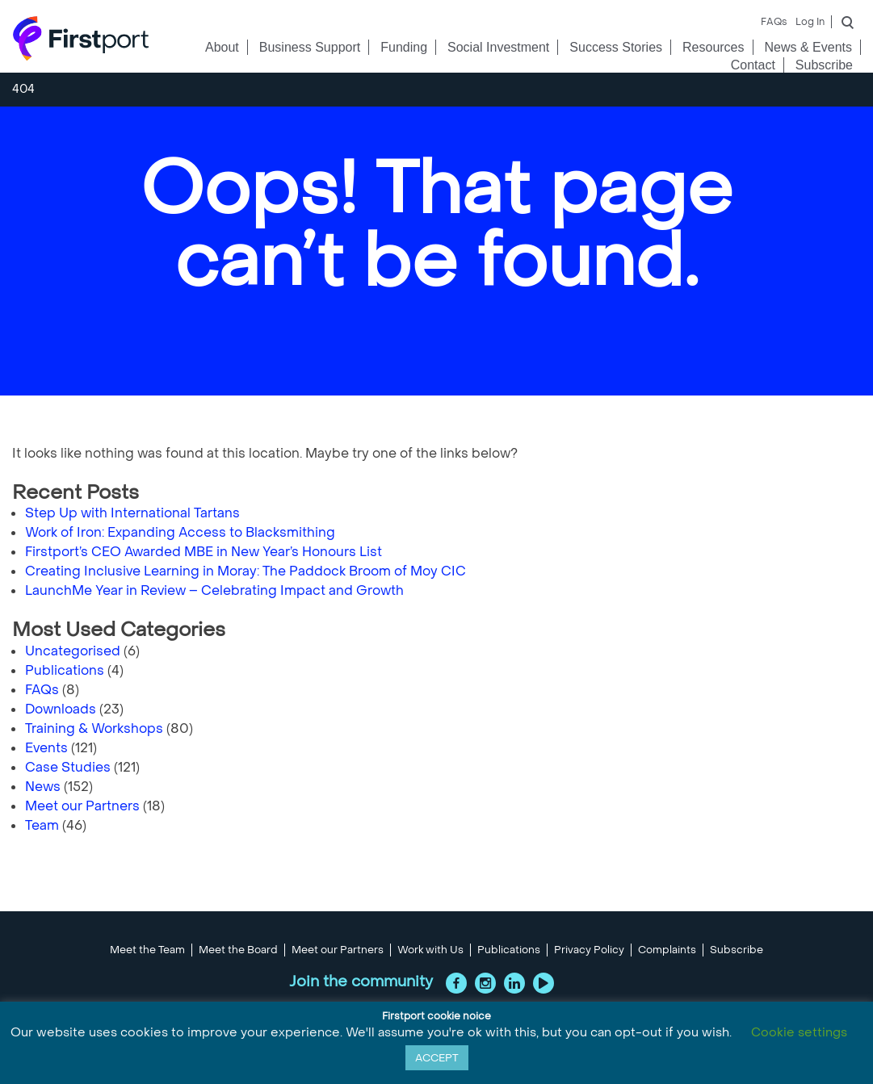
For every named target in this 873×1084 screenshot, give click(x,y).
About (222, 47)
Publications (64, 670)
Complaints (667, 950)
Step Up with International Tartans (132, 512)
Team (42, 825)
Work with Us (430, 950)
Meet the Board (238, 950)
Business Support (309, 47)
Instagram (485, 983)
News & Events (808, 47)
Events (46, 747)
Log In (810, 21)
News (43, 786)
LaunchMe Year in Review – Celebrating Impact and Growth (214, 590)
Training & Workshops (94, 728)
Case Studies (68, 767)
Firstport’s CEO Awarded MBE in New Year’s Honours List (203, 551)
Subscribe (824, 65)
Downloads (60, 709)
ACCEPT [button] (437, 1058)
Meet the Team (147, 950)
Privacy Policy (589, 950)
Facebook (456, 983)
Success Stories (615, 47)
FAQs (774, 21)
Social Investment (498, 47)
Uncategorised (72, 650)
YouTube (543, 983)
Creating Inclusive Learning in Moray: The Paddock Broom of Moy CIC (245, 571)
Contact (753, 65)
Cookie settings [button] (799, 1032)
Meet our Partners (82, 805)
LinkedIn (514, 983)
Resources (713, 47)
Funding (403, 47)
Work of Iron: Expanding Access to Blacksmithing (180, 532)
